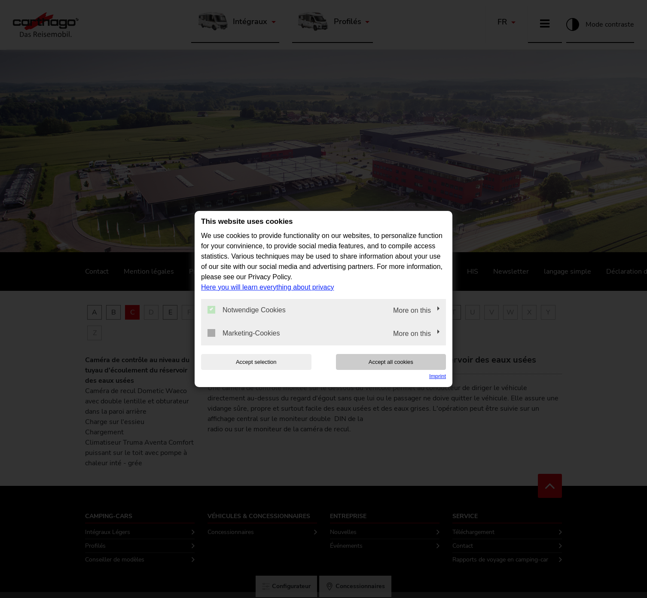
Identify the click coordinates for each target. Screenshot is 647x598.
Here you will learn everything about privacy (267, 287)
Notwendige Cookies (247, 310)
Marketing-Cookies (244, 333)
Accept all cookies (391, 362)
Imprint (437, 376)
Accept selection (256, 362)
